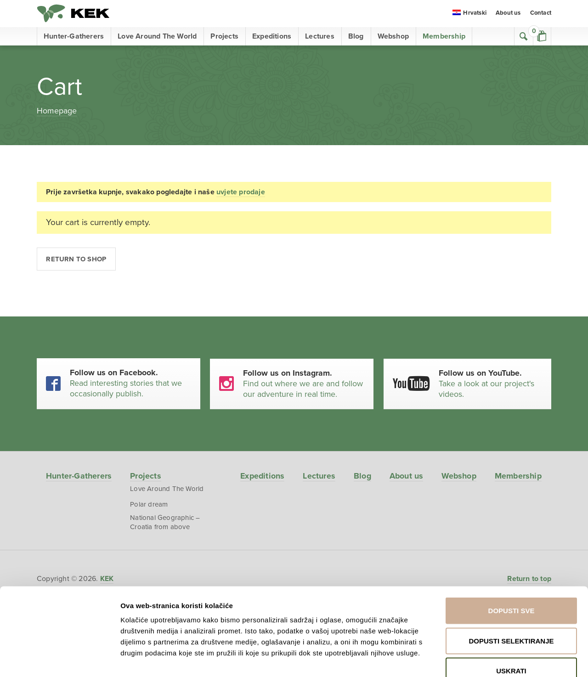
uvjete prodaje (240, 192)
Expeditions (271, 36)
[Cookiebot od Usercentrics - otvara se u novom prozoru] (59, 659)
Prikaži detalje (481, 659)
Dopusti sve (511, 556)
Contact (540, 13)
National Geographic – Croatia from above (163, 523)
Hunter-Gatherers (74, 36)
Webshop (393, 36)
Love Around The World (157, 36)
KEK (73, 14)
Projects (224, 36)
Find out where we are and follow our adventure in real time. (305, 384)
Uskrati (511, 617)
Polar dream (147, 506)
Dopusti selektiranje (511, 587)
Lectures (319, 36)
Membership (444, 36)
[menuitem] (469, 14)
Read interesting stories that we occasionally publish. (131, 384)
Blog (356, 36)
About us (508, 13)
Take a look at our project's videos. (491, 384)
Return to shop (76, 259)
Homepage (57, 111)
